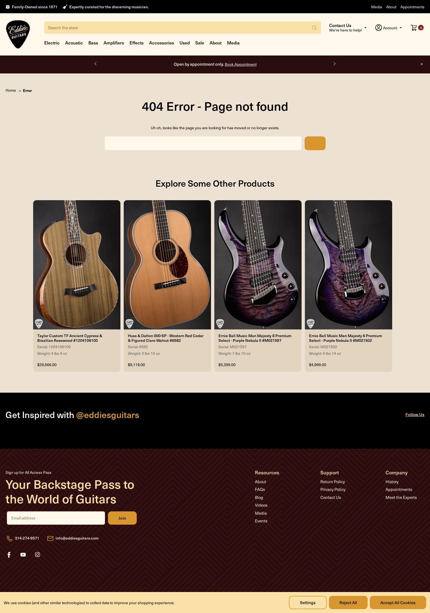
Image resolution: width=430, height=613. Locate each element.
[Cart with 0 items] (417, 28)
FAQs (260, 489)
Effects (137, 42)
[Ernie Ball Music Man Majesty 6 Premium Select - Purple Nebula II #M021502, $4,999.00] (348, 264)
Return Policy (332, 481)
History (392, 481)
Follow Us (414, 414)
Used (185, 42)
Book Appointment (241, 64)
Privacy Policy (332, 489)
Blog (259, 497)
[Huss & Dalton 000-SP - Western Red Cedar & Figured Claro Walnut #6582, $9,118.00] (167, 264)
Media (376, 6)
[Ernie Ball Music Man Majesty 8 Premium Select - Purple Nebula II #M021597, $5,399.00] (258, 264)
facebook (9, 554)
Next (334, 63)
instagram (37, 554)
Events (261, 521)
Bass (93, 42)
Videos (261, 505)
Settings (308, 602)
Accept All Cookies (398, 602)
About (391, 6)
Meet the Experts (401, 497)
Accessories (161, 42)
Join (122, 518)
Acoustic (74, 42)
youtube (23, 554)
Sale (199, 42)
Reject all (348, 602)
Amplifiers (114, 42)
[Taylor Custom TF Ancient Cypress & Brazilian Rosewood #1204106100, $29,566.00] (76, 264)
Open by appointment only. (215, 64)
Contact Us (330, 497)
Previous (95, 63)
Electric (52, 42)
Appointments (412, 6)
